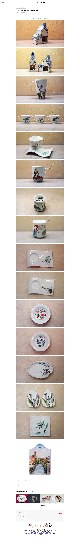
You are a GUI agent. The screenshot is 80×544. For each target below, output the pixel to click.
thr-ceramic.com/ (38, 532)
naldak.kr (45, 532)
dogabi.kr (49, 532)
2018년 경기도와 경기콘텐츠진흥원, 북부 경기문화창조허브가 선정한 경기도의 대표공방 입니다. (33, 514)
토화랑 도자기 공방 (40, 2)
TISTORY (40, 541)
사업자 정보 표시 (19, 485)
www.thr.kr (31, 532)
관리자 (44, 541)
